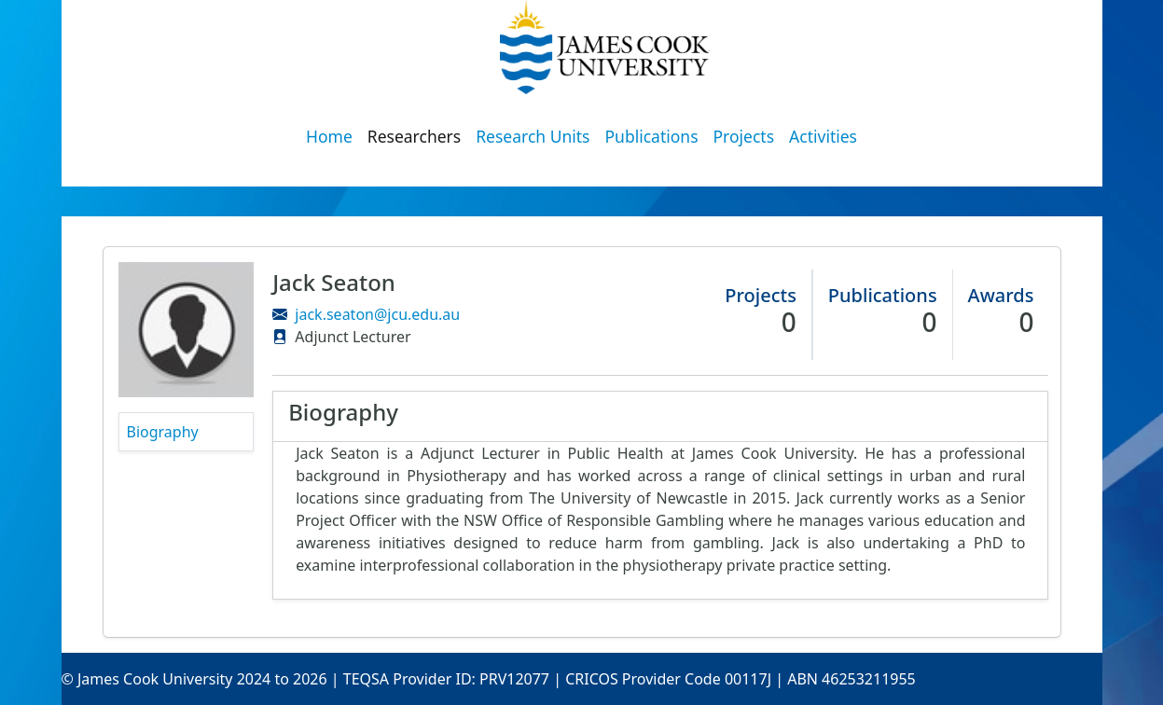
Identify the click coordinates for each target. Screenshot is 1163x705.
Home (329, 136)
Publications (652, 136)
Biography (163, 432)
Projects (744, 136)
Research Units (532, 136)
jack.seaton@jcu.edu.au (377, 314)
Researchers (414, 136)
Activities (823, 136)
